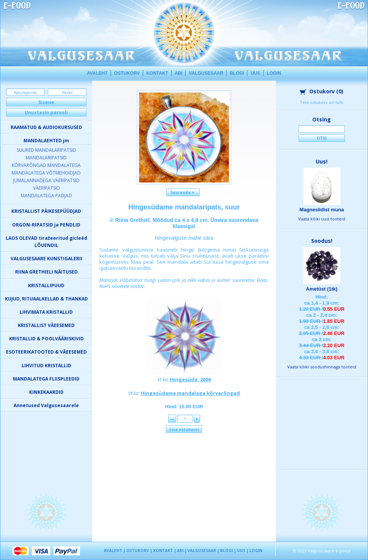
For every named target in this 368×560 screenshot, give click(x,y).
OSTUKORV (127, 73)
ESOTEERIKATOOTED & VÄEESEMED (46, 352)
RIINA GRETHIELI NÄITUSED (46, 272)
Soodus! (321, 240)
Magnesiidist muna (321, 209)
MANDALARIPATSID (46, 157)
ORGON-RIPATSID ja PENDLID (46, 225)
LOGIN (274, 73)
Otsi (322, 138)
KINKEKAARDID (46, 392)
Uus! (321, 161)
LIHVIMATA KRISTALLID (46, 312)
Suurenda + (183, 192)
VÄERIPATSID (46, 188)
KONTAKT (157, 73)
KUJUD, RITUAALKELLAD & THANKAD (46, 299)
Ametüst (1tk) (321, 289)
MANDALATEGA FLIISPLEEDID (46, 379)
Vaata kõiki (321, 219)
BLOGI (237, 73)
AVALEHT (97, 73)
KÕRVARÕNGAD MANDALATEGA (46, 165)
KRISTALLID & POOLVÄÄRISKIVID (46, 338)
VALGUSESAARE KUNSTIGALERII (46, 258)
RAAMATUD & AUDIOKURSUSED (46, 127)
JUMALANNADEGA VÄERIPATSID (46, 180)
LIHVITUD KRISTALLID (46, 365)
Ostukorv (321, 91)
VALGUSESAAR (206, 73)
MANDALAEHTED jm (46, 140)
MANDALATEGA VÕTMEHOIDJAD (46, 173)
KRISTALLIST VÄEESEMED (46, 325)
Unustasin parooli (46, 112)
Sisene (46, 102)
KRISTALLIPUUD (46, 285)
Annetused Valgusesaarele (46, 405)
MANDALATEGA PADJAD (46, 195)
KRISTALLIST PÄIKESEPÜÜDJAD (46, 211)
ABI (179, 73)
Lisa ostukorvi (184, 429)
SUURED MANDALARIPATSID (46, 150)
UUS (255, 73)
